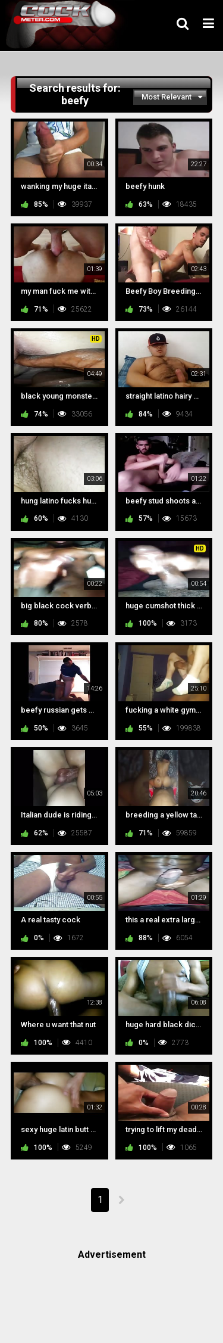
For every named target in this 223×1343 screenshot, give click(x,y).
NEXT (121, 1200)
